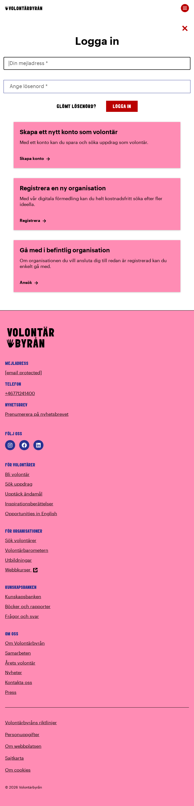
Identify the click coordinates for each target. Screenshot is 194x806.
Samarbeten (18, 653)
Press (10, 692)
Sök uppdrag (18, 484)
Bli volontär (17, 474)
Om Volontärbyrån (25, 643)
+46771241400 (20, 393)
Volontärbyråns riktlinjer (31, 722)
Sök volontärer (20, 540)
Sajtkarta (14, 758)
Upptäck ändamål (23, 494)
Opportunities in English (31, 513)
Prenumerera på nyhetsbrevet (36, 414)
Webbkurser (21, 569)
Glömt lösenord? (76, 106)
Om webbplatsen (23, 746)
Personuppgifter (22, 734)
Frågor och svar (22, 616)
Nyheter (13, 672)
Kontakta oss (18, 682)
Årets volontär (20, 663)
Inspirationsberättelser (29, 503)
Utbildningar (18, 560)
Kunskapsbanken (23, 596)
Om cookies (18, 770)
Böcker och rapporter (28, 606)
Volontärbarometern (26, 550)
